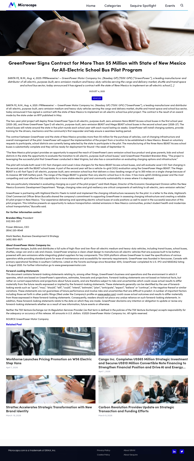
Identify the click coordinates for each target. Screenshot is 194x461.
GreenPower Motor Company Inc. (75, 105)
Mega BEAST (117, 124)
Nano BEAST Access (133, 120)
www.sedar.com (106, 294)
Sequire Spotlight (143, 5)
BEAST (101, 124)
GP (107, 105)
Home (90, 5)
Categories (112, 5)
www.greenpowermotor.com (70, 265)
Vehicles (97, 98)
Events (170, 5)
